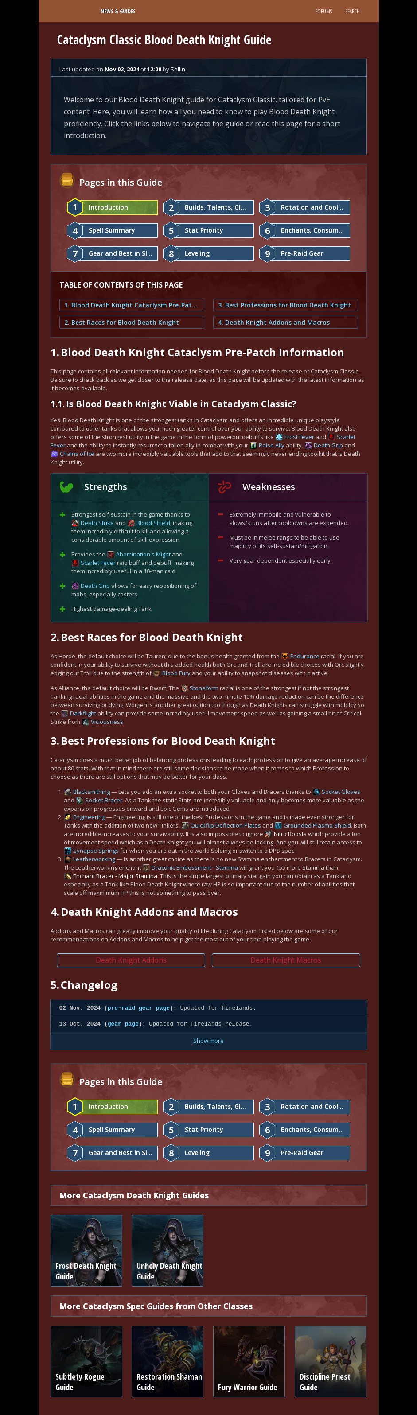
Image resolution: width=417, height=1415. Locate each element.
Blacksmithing (91, 792)
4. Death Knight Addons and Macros (274, 322)
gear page (123, 1024)
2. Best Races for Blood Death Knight (121, 322)
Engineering (89, 817)
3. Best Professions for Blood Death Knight (284, 305)
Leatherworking (94, 859)
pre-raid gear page (139, 1008)
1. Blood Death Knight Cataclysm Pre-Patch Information (131, 305)
